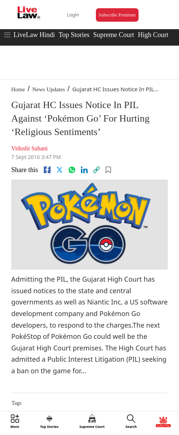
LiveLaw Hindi (34, 35)
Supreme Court (113, 35)
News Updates (48, 89)
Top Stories (73, 35)
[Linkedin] (84, 169)
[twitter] (59, 169)
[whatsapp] (72, 169)
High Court (153, 35)
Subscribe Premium (117, 15)
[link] (96, 169)
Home (18, 89)
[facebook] (47, 169)
